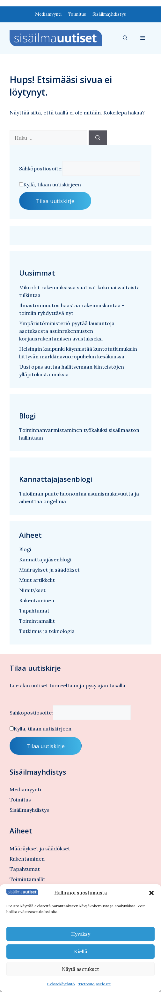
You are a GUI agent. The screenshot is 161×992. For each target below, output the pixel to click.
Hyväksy (80, 934)
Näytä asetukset (80, 969)
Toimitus (77, 14)
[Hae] (98, 137)
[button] (151, 893)
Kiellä (80, 952)
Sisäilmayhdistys (109, 14)
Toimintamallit (37, 621)
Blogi (25, 549)
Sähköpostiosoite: (40, 168)
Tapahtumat (34, 610)
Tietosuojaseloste (94, 983)
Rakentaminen (36, 600)
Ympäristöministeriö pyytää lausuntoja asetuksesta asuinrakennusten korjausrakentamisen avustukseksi (66, 331)
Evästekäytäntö (61, 983)
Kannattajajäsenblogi (45, 559)
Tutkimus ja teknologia (47, 631)
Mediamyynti (48, 14)
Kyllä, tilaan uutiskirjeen (52, 184)
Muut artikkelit (37, 580)
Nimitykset (32, 590)
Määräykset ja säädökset (49, 569)
